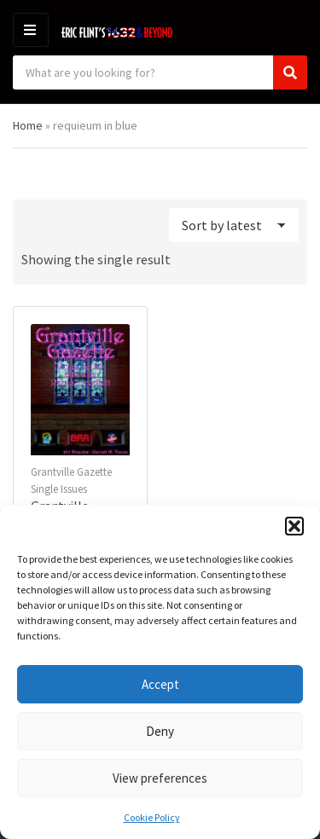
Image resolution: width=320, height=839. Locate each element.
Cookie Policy (152, 817)
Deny (160, 731)
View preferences (160, 778)
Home (28, 125)
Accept (160, 684)
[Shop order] (234, 225)
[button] (294, 526)
